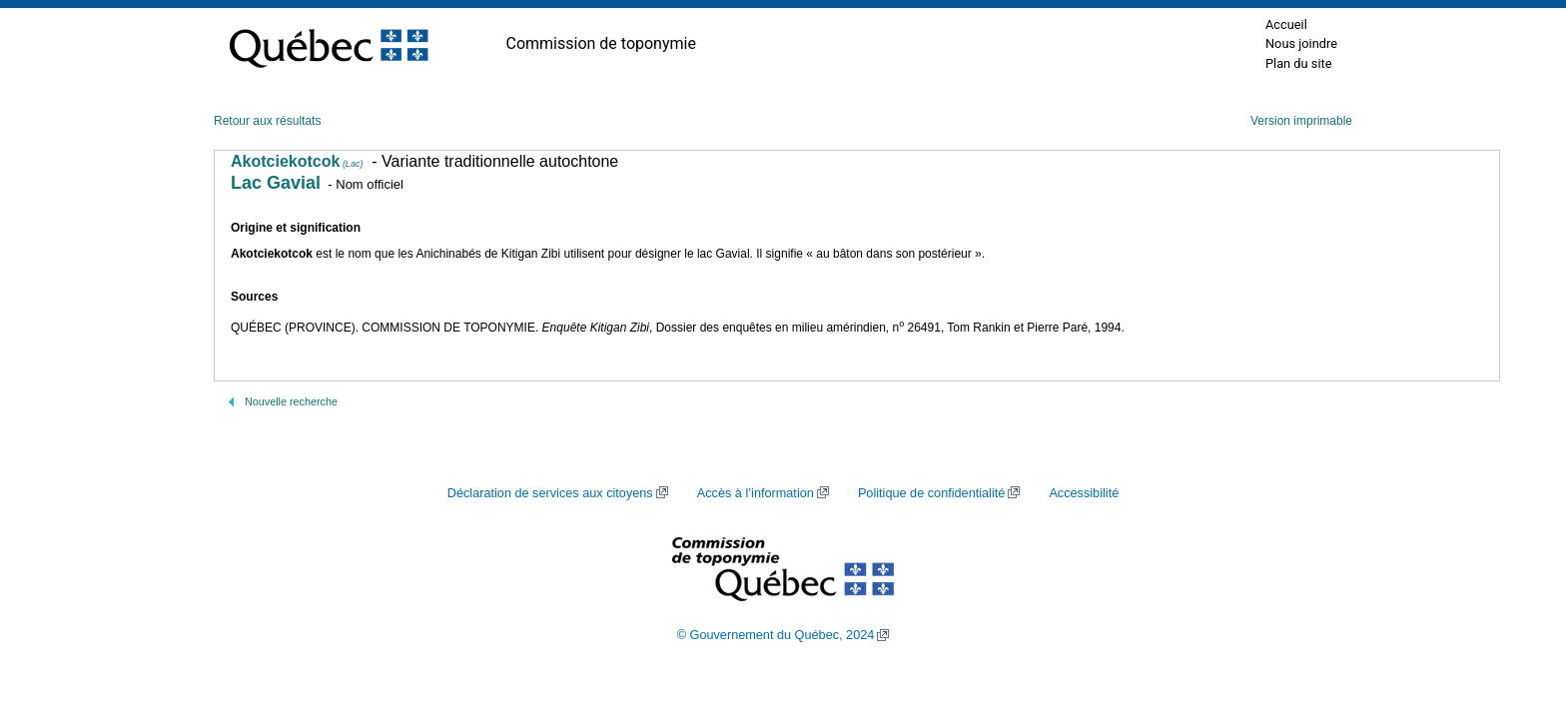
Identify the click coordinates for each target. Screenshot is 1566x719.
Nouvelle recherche (291, 401)
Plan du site (1298, 63)
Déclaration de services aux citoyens (550, 493)
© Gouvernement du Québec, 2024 (776, 635)
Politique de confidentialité (931, 493)
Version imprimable (1301, 121)
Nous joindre (1301, 43)
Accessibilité (1084, 493)
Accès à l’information (755, 493)
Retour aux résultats (267, 121)
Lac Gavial (276, 183)
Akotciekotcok (297, 161)
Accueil (1286, 24)
